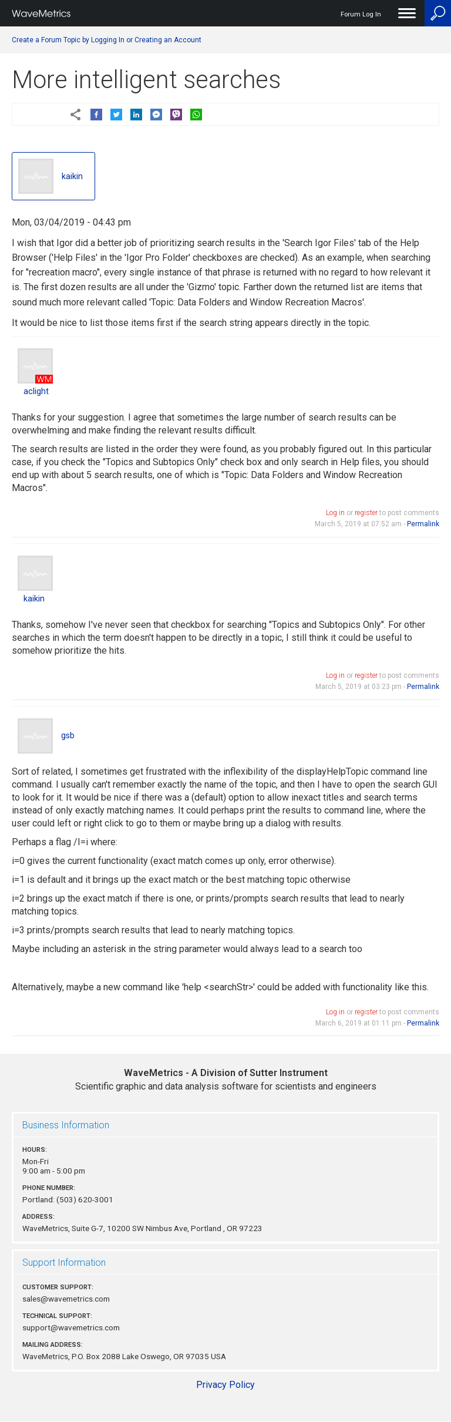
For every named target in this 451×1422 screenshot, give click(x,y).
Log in (335, 513)
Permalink (423, 524)
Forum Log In (361, 14)
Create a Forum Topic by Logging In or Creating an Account (106, 40)
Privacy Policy (225, 1384)
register (366, 513)
